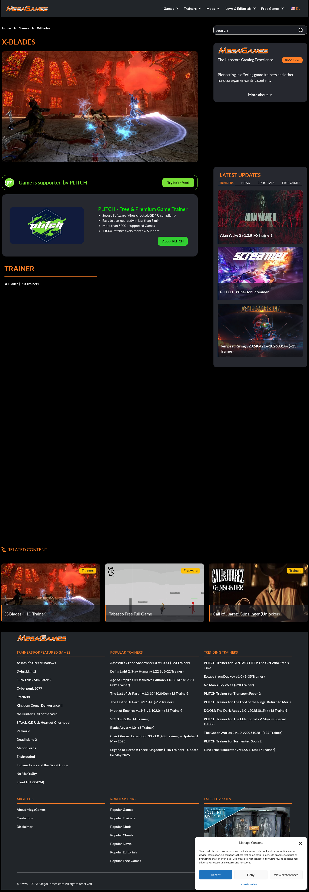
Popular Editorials (123, 852)
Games (24, 28)
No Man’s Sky (27, 773)
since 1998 (292, 60)
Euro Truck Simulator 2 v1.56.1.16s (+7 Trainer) (239, 750)
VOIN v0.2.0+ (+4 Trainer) (129, 719)
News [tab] (245, 182)
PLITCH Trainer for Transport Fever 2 (232, 693)
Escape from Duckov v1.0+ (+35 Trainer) (234, 676)
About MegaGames (31, 809)
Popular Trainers (123, 818)
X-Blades (43, 28)
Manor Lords (26, 748)
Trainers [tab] (226, 182)
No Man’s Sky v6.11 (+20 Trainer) (229, 685)
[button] (300, 842)
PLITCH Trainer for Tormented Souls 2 (233, 741)
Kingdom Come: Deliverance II (40, 705)
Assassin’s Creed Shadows (36, 663)
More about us (260, 94)
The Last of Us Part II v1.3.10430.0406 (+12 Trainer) (149, 693)
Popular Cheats (121, 835)
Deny (251, 875)
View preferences (286, 875)
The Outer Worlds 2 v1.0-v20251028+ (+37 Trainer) (243, 733)
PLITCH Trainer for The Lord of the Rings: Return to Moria (247, 702)
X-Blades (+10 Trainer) (22, 284)
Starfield (23, 697)
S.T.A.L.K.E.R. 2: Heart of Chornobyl (43, 722)
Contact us (25, 818)
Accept (216, 875)
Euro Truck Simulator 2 (34, 680)
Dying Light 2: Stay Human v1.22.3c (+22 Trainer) (147, 671)
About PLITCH (173, 241)
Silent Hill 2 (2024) (30, 782)
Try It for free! (178, 182)
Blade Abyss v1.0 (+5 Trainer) (132, 727)
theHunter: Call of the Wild (37, 714)
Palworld (23, 731)
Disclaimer (25, 826)
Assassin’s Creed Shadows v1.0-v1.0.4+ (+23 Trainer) (150, 663)
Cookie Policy (249, 884)
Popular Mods (120, 826)
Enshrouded (26, 756)
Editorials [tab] (266, 182)
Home (6, 28)
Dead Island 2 (27, 739)
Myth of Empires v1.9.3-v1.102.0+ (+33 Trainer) (146, 710)
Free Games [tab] (291, 182)
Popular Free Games (125, 861)
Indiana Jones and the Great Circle (42, 765)
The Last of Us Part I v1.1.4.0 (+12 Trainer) (142, 702)
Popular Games (121, 809)
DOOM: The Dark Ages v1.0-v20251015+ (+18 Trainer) (245, 710)
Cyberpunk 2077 (29, 688)
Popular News (121, 844)
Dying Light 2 (26, 671)
